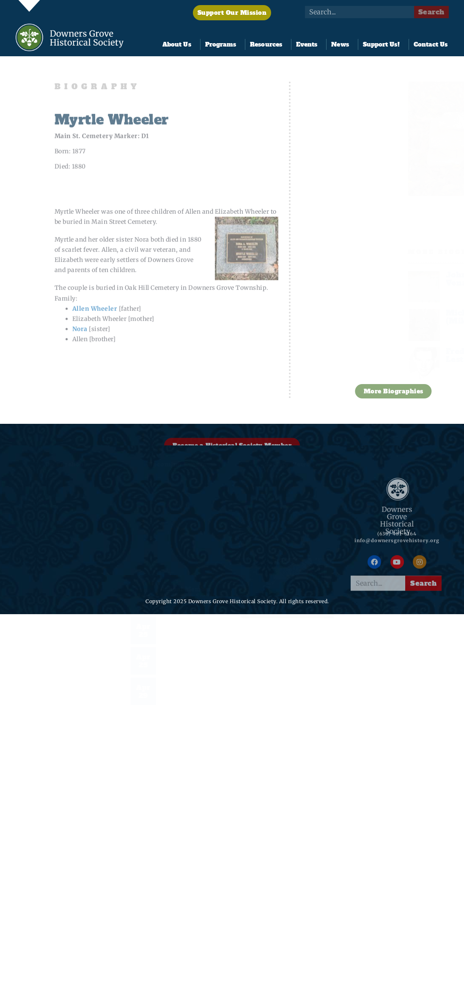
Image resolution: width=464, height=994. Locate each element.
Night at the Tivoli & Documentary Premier (190, 660)
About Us (178, 44)
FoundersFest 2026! (190, 593)
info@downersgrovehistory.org (396, 546)
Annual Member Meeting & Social (187, 565)
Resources (268, 44)
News (342, 44)
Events (309, 44)
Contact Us (431, 44)
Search (431, 11)
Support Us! (383, 44)
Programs (223, 44)
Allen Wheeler (95, 333)
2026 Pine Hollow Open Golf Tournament (188, 630)
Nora (80, 353)
